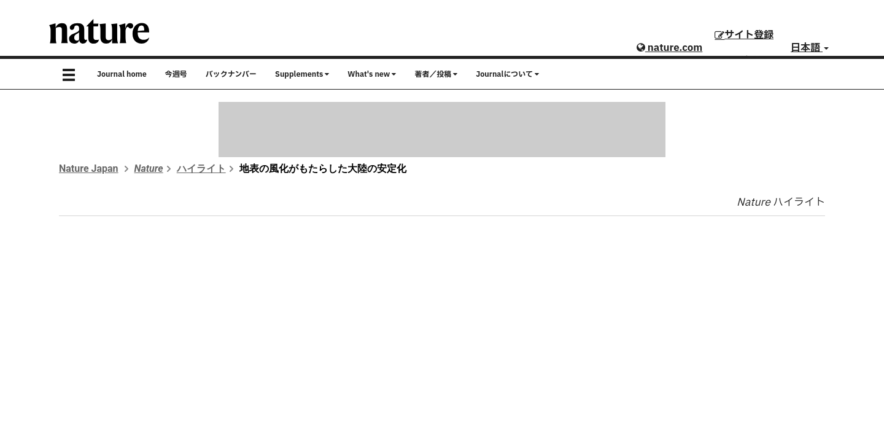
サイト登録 (744, 35)
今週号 (176, 74)
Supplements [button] (302, 74)
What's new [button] (371, 74)
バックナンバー (231, 74)
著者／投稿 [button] (435, 74)
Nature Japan (88, 168)
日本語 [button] (810, 48)
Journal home (122, 74)
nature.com (669, 48)
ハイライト (201, 168)
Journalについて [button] (507, 74)
